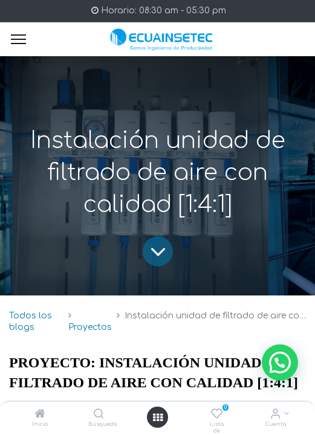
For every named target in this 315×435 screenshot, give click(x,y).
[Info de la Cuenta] (275, 414)
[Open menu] (158, 417)
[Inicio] (39, 414)
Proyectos (90, 327)
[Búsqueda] (99, 414)
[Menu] (18, 39)
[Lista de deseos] (216, 414)
